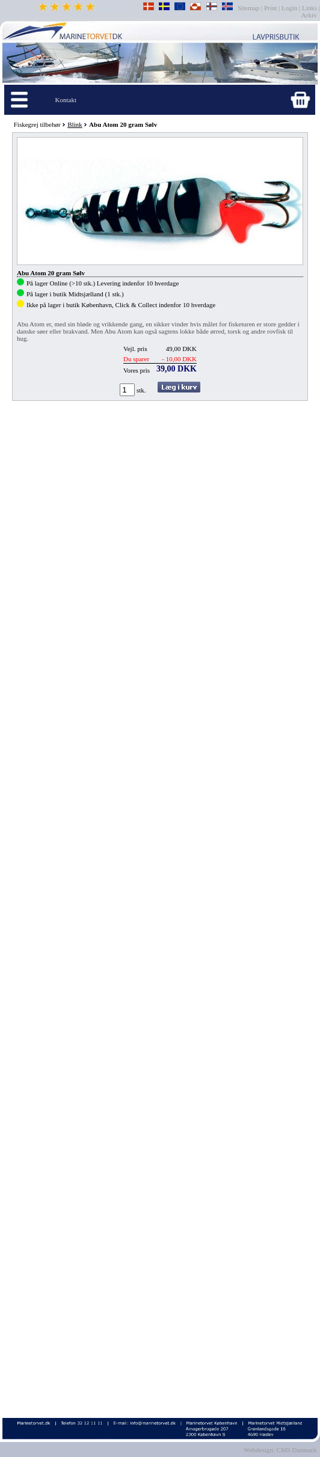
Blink (74, 124)
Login (289, 7)
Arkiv (309, 15)
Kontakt (65, 99)
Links (309, 7)
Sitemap (249, 7)
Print (270, 7)
